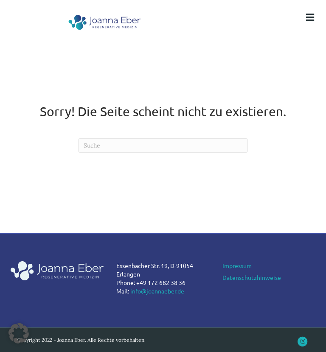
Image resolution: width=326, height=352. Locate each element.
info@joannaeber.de (157, 291)
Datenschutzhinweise (251, 277)
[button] (18, 333)
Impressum (237, 265)
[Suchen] (163, 145)
